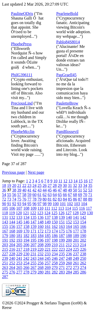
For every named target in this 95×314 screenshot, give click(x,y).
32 (75, 185)
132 (12, 217)
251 (5, 263)
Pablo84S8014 (68, 42)
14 (75, 181)
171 (33, 231)
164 (69, 226)
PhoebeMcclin (22, 131)
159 (33, 226)
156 (12, 226)
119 (12, 213)
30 (65, 185)
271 (62, 267)
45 (50, 190)
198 (55, 240)
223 (62, 249)
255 (33, 263)
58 (24, 194)
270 (55, 267)
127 (69, 213)
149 (48, 222)
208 (40, 245)
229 (19, 254)
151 (62, 222)
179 (5, 235)
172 (40, 231)
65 (60, 194)
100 (56, 204)
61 (39, 194)
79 (39, 199)
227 (5, 254)
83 (60, 199)
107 (19, 208)
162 (55, 226)
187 (62, 235)
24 (34, 185)
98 (45, 204)
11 (60, 181)
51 (80, 190)
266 (26, 267)
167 (5, 231)
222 (55, 249)
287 (5, 276)
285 (76, 272)
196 (40, 240)
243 (33, 258)
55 (9, 194)
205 (19, 245)
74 (14, 199)
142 (83, 217)
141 (76, 217)
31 (70, 185)
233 (48, 254)
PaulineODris (22, 13)
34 (85, 185)
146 (26, 222)
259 (62, 263)
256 (40, 263)
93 (19, 204)
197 (48, 240)
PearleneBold (67, 13)
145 (19, 222)
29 (60, 185)
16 (86, 181)
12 (65, 181)
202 (83, 240)
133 (19, 217)
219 (33, 249)
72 (4, 199)
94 (24, 204)
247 (62, 258)
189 (76, 235)
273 (76, 267)
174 (55, 231)
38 (14, 190)
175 (62, 231)
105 (5, 208)
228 (12, 254)
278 (26, 272)
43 (39, 190)
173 (48, 231)
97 (39, 204)
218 (26, 249)
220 (40, 249)
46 (55, 190)
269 (48, 267)
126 (62, 213)
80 (45, 199)
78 (34, 199)
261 (76, 263)
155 (5, 226)
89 (90, 199)
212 (69, 245)
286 (83, 272)
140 (69, 217)
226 (83, 249)
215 (5, 249)
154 (83, 222)
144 (12, 222)
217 (19, 249)
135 (33, 217)
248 (69, 258)
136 (40, 217)
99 (50, 204)
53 (90, 190)
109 (33, 208)
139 (62, 217)
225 (76, 249)
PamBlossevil (67, 131)
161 (48, 226)
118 (5, 213)
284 (69, 272)
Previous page (13, 172)
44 (45, 190)
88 (85, 199)
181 (19, 235)
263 (5, 267)
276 (12, 272)
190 (83, 235)
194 (26, 240)
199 (62, 240)
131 (5, 217)
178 (83, 231)
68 (75, 194)
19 (9, 185)
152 (69, 222)
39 (19, 190)
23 (29, 185)
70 (85, 194)
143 (5, 222)
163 (62, 226)
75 (19, 199)
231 (33, 254)
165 (76, 226)
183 (33, 235)
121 (26, 213)
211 (62, 245)
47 (60, 190)
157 (19, 226)
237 (76, 254)
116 (82, 208)
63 (50, 194)
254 (26, 263)
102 (70, 204)
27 (50, 185)
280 (40, 272)
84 (65, 199)
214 (83, 245)
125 (54, 213)
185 (48, 235)
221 (48, 249)
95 (29, 204)
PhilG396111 (21, 75)
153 (76, 222)
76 (24, 199)
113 (61, 208)
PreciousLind (22, 103)
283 (62, 272)
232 (40, 254)
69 (80, 194)
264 (12, 267)
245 (48, 258)
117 (89, 208)
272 (69, 267)
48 (65, 190)
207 (33, 245)
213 (76, 245)
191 (5, 240)
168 (12, 231)
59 (29, 194)
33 (80, 185)
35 (90, 185)
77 (29, 199)
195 (33, 240)
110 (40, 208)
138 (55, 217)
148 (40, 222)
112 (54, 208)
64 (55, 194)
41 (29, 190)
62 (45, 194)
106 (12, 208)
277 (19, 272)
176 (69, 231)
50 (75, 190)
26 (45, 185)
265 (19, 267)
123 (40, 213)
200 (69, 240)
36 (4, 190)
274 (83, 267)
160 (40, 226)
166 (83, 226)
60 (34, 194)
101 (63, 204)
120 (19, 213)
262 (83, 263)
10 (55, 181)
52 (85, 190)
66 (65, 194)
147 (33, 222)
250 (83, 258)
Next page (36, 172)
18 (4, 185)
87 (80, 199)
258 (55, 263)
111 (47, 208)
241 (19, 258)
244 (40, 258)
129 (83, 213)
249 (76, 258)
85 (70, 199)
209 (48, 245)
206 (26, 245)
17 (91, 181)
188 (69, 235)
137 (48, 217)
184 (40, 235)
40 (24, 190)
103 (77, 204)
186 (55, 235)
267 (33, 267)
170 (26, 231)
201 (76, 240)
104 (84, 204)
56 (14, 194)
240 (12, 258)
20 (14, 185)
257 (48, 263)
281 (48, 272)
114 (68, 208)
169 (19, 231)
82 (55, 199)
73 (9, 199)
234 (55, 254)
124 (47, 213)
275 (5, 272)
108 (26, 208)
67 (70, 194)
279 (33, 272)
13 (70, 181)
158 (26, 226)
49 (70, 190)
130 (90, 213)
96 (34, 204)
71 (90, 194)
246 (55, 258)
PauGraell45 (66, 75)
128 (76, 213)
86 (75, 199)
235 (62, 254)
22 (24, 185)
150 (55, 222)
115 (75, 208)
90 (4, 204)
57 (19, 194)
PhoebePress (21, 44)
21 (19, 185)
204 (12, 245)
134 (26, 217)
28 (55, 185)
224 (69, 249)
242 (26, 258)
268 (40, 267)
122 (33, 213)
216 (12, 249)
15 (81, 181)
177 (76, 231)
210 (55, 245)
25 (39, 185)
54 (4, 194)
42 (34, 190)
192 (12, 240)
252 (12, 263)
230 (26, 254)
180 (12, 235)
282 (55, 272)
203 (5, 245)
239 (5, 258)
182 (26, 235)
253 (19, 263)
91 (9, 204)
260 (69, 263)
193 (19, 240)
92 (14, 204)
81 (50, 199)
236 (69, 254)
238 (83, 254)
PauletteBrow (67, 103)
